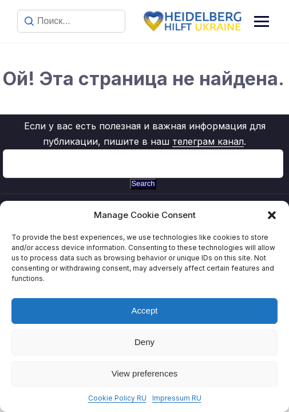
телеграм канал (208, 141)
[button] (272, 215)
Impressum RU (176, 398)
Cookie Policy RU (117, 398)
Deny (144, 342)
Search (143, 183)
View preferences (145, 373)
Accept (145, 310)
